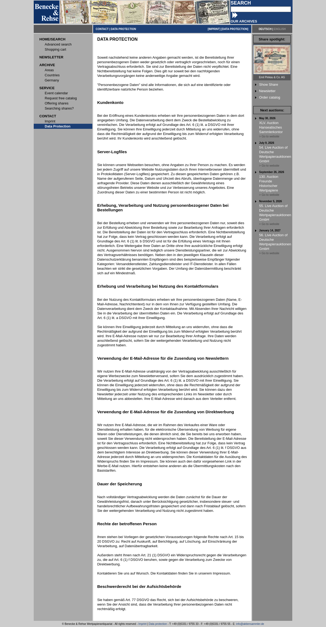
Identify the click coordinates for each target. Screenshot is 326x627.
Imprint (142, 623)
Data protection (158, 623)
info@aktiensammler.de (250, 623)
